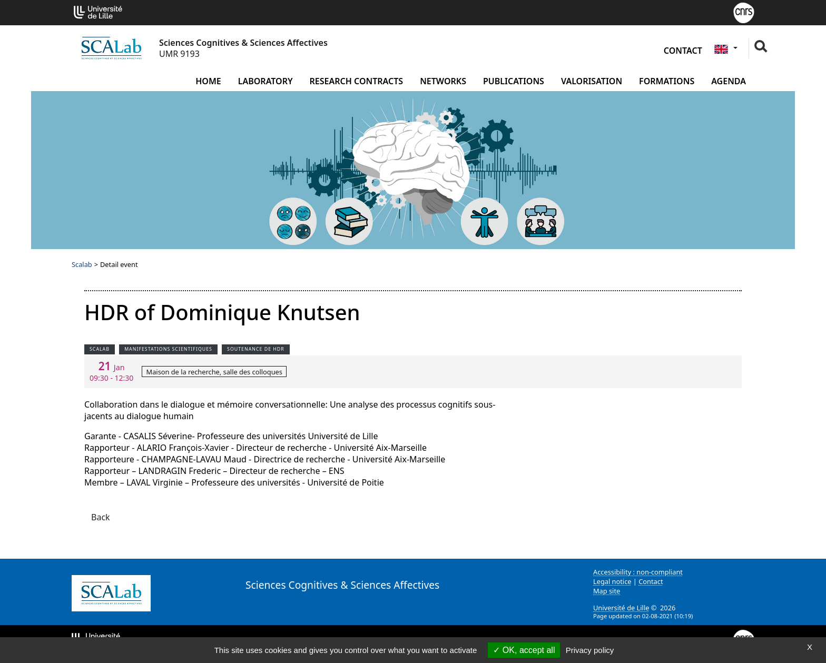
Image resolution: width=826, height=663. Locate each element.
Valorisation (591, 81)
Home (208, 81)
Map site (606, 591)
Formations (666, 81)
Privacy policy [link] (590, 650)
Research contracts (357, 81)
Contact (683, 50)
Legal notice (612, 581)
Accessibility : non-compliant (638, 572)
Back (100, 517)
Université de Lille (621, 607)
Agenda (728, 81)
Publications (513, 81)
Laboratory (265, 81)
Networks (443, 81)
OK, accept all (524, 650)
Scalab (82, 264)
